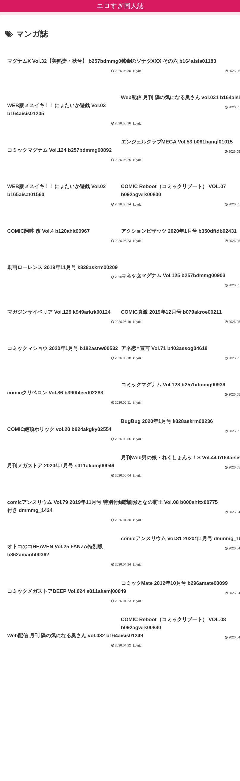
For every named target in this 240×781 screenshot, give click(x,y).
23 (136, 707)
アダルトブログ (198, 753)
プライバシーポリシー (41, 753)
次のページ (120, 685)
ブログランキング (120, 753)
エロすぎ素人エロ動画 (120, 762)
